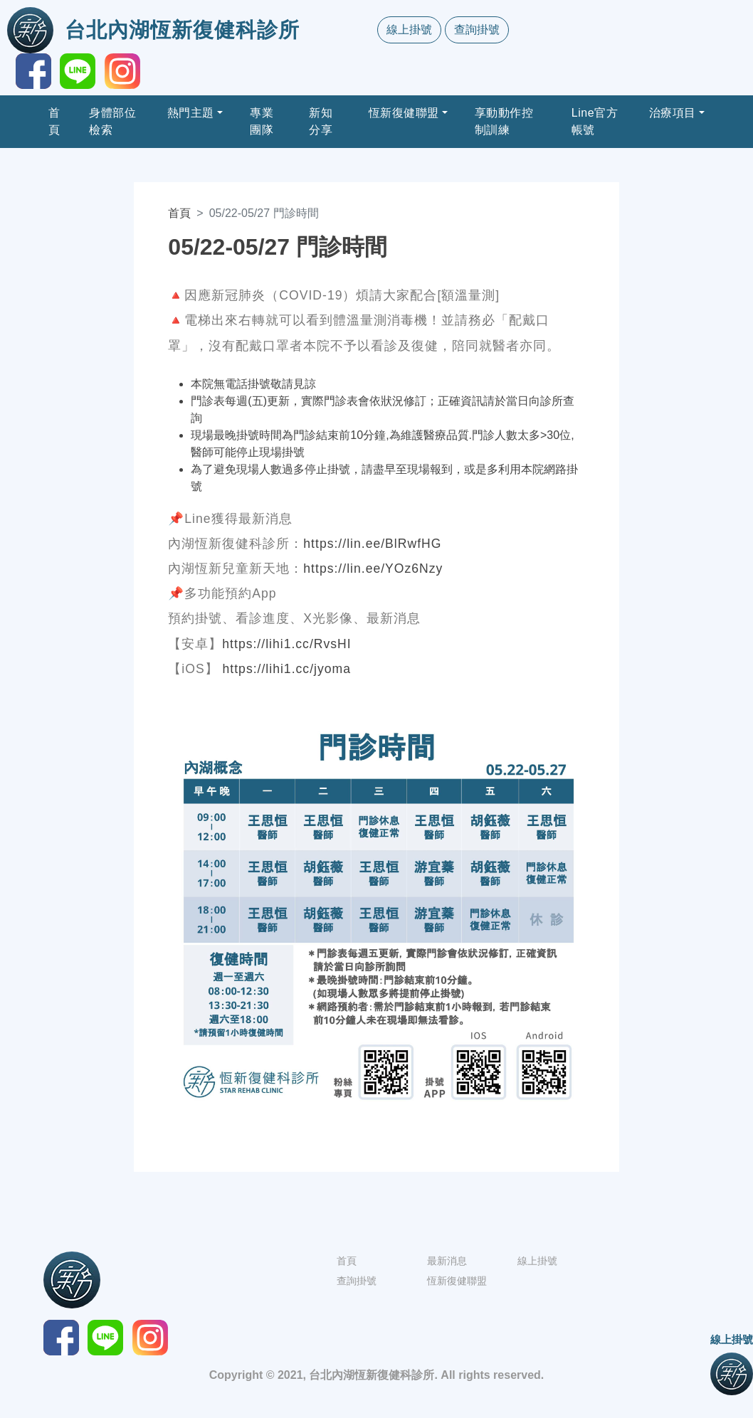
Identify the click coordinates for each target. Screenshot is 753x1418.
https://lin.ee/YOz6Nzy (373, 568)
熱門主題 (190, 113)
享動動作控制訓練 (504, 121)
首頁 (54, 121)
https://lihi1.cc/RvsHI (286, 644)
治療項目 (672, 113)
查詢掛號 (477, 29)
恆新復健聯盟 (404, 113)
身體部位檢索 (112, 121)
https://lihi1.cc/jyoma (287, 669)
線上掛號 (409, 29)
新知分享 (320, 121)
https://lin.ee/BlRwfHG (372, 543)
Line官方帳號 (595, 121)
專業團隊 (261, 121)
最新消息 (447, 1260)
